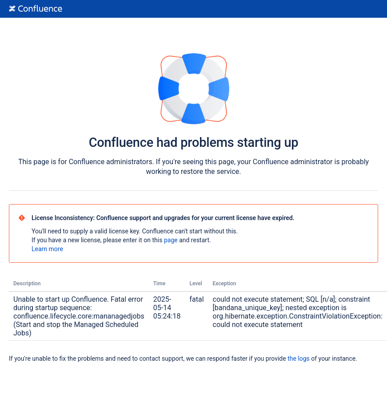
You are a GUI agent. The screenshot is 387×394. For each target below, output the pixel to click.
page (171, 240)
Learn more (47, 248)
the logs (298, 358)
